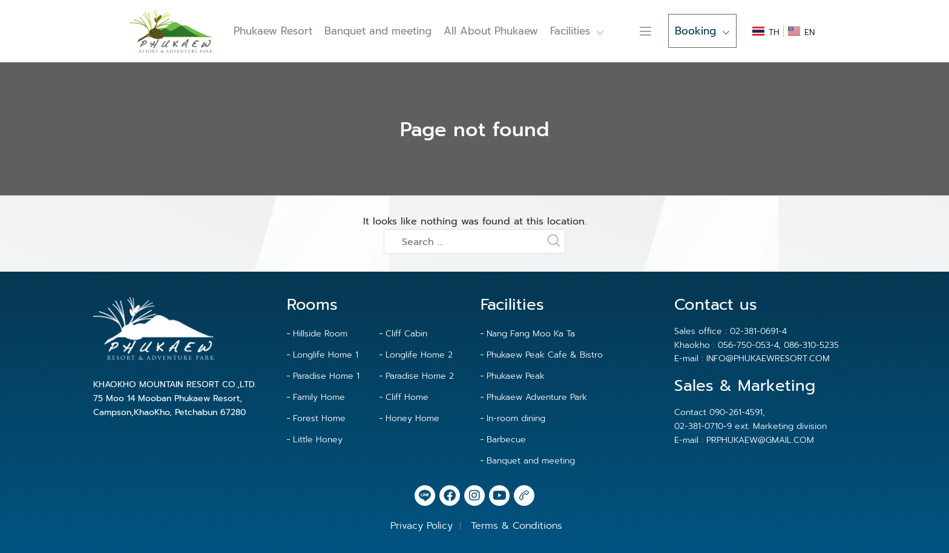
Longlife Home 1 (325, 354)
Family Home (319, 397)
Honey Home (412, 418)
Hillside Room (320, 333)
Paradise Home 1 (326, 376)
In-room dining (516, 418)
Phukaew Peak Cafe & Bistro (545, 354)
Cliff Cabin (406, 333)
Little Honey (318, 439)
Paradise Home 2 (420, 376)
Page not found (474, 130)
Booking (702, 31)
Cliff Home (407, 397)
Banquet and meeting (378, 31)
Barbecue (506, 439)
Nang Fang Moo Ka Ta (531, 333)
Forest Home (319, 418)
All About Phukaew (491, 31)
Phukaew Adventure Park (537, 397)
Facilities (577, 31)
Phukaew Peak (516, 376)
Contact (631, 31)
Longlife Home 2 (419, 354)
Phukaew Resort (273, 31)
